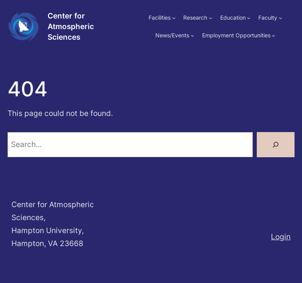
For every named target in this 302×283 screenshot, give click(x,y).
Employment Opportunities (236, 35)
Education (233, 17)
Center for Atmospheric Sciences (71, 26)
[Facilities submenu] (174, 18)
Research (195, 17)
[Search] (276, 144)
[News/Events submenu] (192, 35)
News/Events (172, 35)
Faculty (267, 17)
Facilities (160, 17)
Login (281, 236)
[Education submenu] (248, 18)
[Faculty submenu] (280, 18)
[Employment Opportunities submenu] (273, 35)
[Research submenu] (210, 18)
